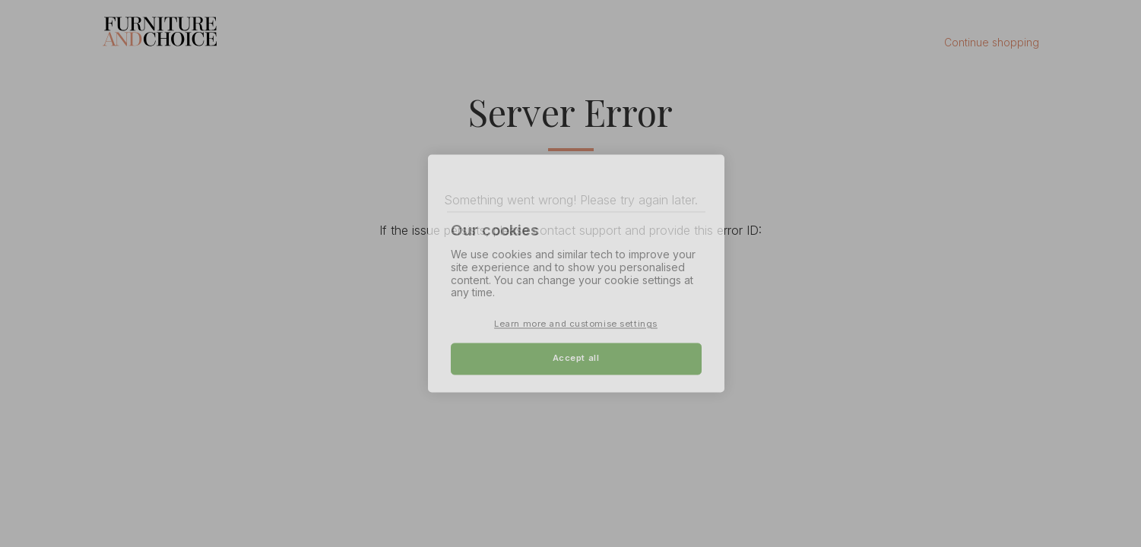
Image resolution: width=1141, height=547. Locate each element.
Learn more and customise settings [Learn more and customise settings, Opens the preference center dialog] (576, 324)
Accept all (576, 358)
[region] (576, 273)
